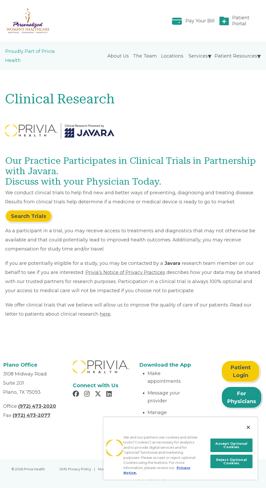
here (105, 314)
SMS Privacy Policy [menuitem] (75, 469)
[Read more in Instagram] (87, 394)
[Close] (248, 427)
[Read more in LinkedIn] (109, 394)
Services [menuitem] (198, 56)
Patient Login (240, 371)
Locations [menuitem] (172, 56)
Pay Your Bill (200, 21)
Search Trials (28, 216)
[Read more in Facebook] (77, 394)
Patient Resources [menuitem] (236, 56)
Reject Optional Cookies (231, 461)
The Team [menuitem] (145, 56)
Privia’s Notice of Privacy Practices (125, 272)
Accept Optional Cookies (231, 445)
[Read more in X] (99, 394)
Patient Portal (240, 21)
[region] (180, 448)
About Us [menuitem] (118, 56)
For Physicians (241, 397)
